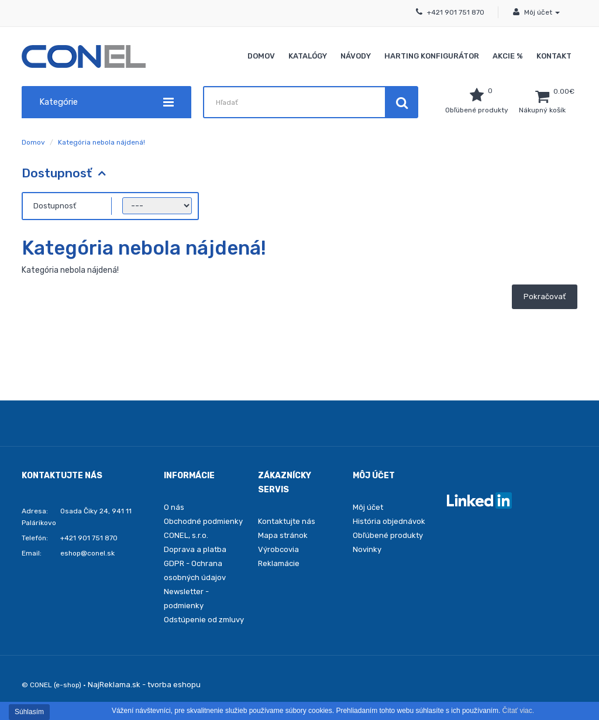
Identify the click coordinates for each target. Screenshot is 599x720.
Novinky (367, 549)
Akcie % (508, 56)
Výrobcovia (278, 549)
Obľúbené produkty (388, 535)
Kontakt (554, 56)
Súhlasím (29, 712)
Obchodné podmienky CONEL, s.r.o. (203, 528)
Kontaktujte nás (286, 521)
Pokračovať (545, 296)
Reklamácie (279, 563)
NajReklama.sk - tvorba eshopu (144, 684)
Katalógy (307, 56)
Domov (261, 56)
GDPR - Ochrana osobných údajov (195, 570)
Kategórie (106, 102)
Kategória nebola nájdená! (101, 142)
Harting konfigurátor (431, 56)
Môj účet (368, 507)
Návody (355, 56)
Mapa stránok (283, 535)
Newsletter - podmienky (186, 598)
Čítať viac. (518, 711)
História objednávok (389, 521)
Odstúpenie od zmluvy (204, 619)
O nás (174, 507)
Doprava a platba (195, 549)
